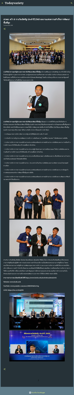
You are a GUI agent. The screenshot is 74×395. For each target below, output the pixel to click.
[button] (4, 29)
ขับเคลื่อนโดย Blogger (37, 392)
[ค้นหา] (26, 3)
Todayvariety (14, 3)
